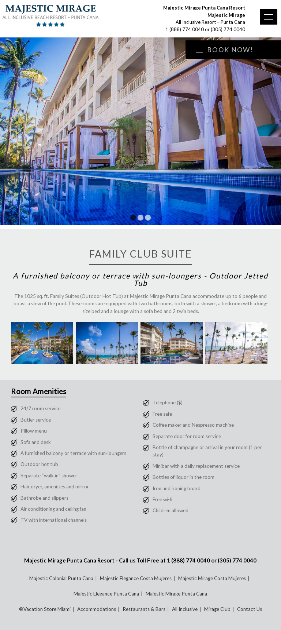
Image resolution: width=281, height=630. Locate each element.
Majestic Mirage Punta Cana (176, 594)
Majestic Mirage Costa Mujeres (212, 578)
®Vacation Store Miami (45, 609)
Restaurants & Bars (144, 609)
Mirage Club (217, 609)
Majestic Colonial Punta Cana (61, 578)
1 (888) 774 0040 (184, 29)
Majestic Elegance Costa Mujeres (136, 578)
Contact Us (249, 609)
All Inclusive (185, 609)
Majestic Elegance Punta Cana (106, 594)
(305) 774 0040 (228, 29)
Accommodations (96, 609)
